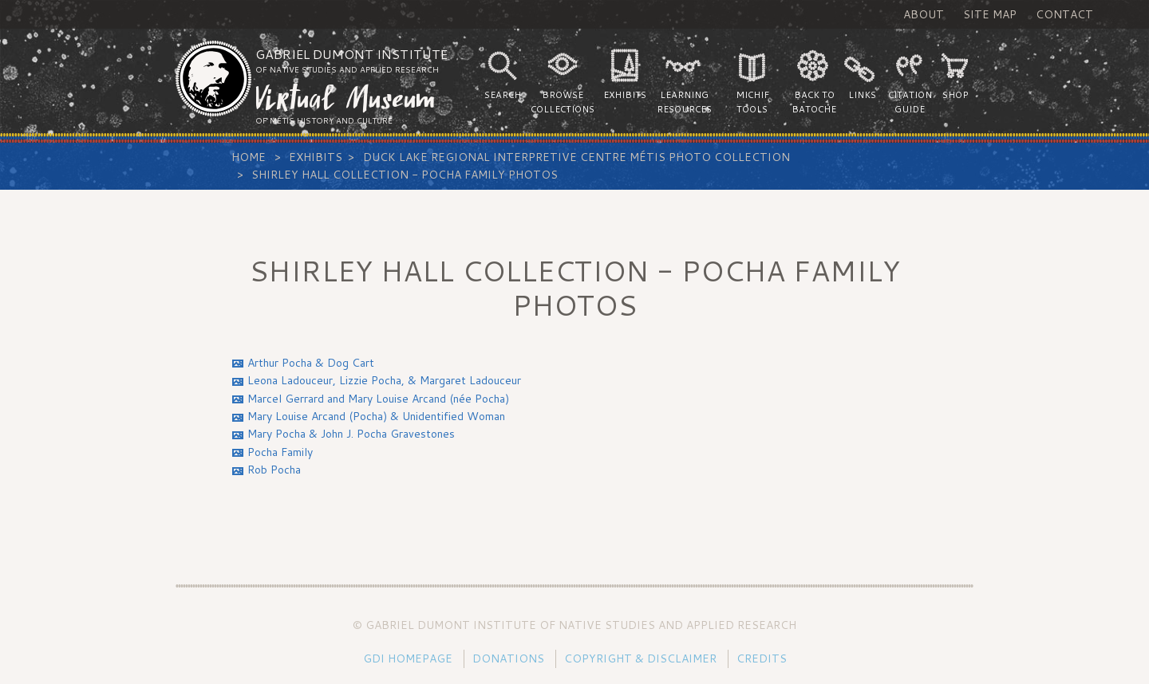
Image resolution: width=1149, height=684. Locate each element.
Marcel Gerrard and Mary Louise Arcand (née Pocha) (378, 399)
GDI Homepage (407, 658)
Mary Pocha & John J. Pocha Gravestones (351, 434)
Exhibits (315, 157)
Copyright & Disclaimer (640, 658)
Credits (761, 658)
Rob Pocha (274, 470)
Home (248, 157)
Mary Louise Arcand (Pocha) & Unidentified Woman (376, 416)
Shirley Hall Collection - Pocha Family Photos (404, 175)
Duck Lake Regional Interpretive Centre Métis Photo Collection (576, 157)
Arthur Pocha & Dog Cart (310, 363)
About (923, 14)
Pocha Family (280, 452)
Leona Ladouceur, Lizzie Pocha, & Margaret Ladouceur (384, 380)
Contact (1064, 14)
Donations (508, 658)
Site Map (990, 14)
